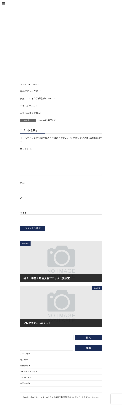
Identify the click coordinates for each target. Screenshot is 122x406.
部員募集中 (25, 369)
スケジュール (26, 381)
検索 (88, 341)
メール (23, 201)
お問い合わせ (26, 387)
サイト (23, 216)
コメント (26, 149)
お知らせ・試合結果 (28, 375)
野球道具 (24, 393)
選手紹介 (24, 363)
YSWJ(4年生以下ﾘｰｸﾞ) (47, 120)
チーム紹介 (25, 357)
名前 (22, 186)
